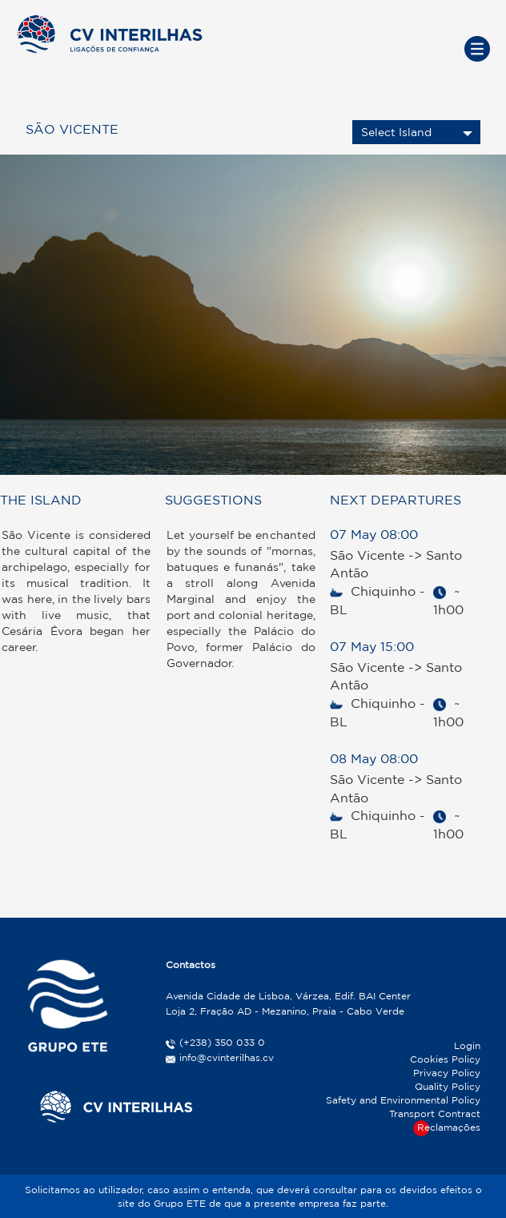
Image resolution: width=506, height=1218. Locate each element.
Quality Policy (447, 1086)
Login (467, 1045)
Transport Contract (434, 1113)
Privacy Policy (446, 1072)
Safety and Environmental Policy (403, 1100)
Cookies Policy (445, 1059)
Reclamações (448, 1127)
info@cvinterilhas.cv (226, 1057)
